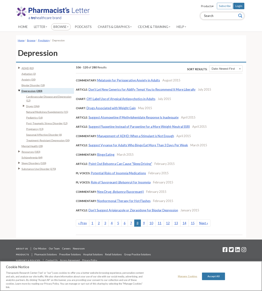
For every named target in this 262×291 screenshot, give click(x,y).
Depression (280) (32, 90)
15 (193, 223)
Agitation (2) (29, 73)
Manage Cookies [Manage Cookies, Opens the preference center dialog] (187, 276)
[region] (131, 276)
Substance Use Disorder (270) (39, 168)
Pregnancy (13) (34, 129)
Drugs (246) (33, 106)
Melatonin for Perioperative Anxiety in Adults (128, 80)
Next (203, 223)
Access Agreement (70, 260)
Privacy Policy (89, 260)
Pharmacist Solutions (45, 254)
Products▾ (207, 6)
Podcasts (83, 27)
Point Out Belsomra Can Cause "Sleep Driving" (120, 164)
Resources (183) (31, 151)
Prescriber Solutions (70, 254)
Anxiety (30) (29, 79)
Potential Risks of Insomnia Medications (118, 173)
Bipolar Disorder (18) (33, 85)
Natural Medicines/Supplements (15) (47, 111)
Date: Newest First (226, 68)
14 (184, 223)
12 (168, 223)
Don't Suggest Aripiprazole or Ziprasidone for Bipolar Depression (133, 210)
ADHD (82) (28, 68)
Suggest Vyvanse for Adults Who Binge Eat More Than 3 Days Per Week (138, 145)
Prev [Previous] (82, 223)
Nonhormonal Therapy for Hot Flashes (124, 201)
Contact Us (52, 260)
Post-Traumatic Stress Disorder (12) (47, 123)
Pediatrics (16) (34, 117)
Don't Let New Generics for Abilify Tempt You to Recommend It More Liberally (142, 89)
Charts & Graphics (115, 27)
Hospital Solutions (93, 254)
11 (159, 223)
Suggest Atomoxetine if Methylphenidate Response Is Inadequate (134, 117)
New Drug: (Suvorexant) (120, 192)
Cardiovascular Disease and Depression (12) (48, 98)
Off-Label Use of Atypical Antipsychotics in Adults (121, 99)
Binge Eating (106, 154)
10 (151, 223)
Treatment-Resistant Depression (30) (48, 140)
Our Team (54, 248)
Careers (66, 248)
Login (238, 6)
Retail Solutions (113, 254)
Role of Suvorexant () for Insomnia (121, 182)
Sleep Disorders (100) (34, 163)
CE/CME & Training (154, 27)
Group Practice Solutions (137, 254)
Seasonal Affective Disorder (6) (44, 134)
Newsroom (79, 248)
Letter (40, 27)
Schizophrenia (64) (32, 157)
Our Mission (39, 248)
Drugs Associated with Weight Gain (111, 108)
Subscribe (225, 6)
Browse (60, 27)
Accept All (214, 276)
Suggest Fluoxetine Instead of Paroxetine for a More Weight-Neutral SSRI (139, 126)
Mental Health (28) (32, 146)
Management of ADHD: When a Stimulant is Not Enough (135, 136)
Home (23, 27)
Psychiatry (44, 40)
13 (176, 223)
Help (181, 27)
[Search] (240, 15)
